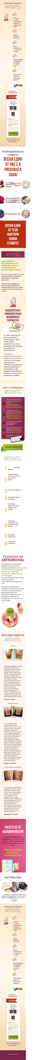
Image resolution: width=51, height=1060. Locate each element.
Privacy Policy (13, 1056)
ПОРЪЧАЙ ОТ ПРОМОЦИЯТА (13, 447)
